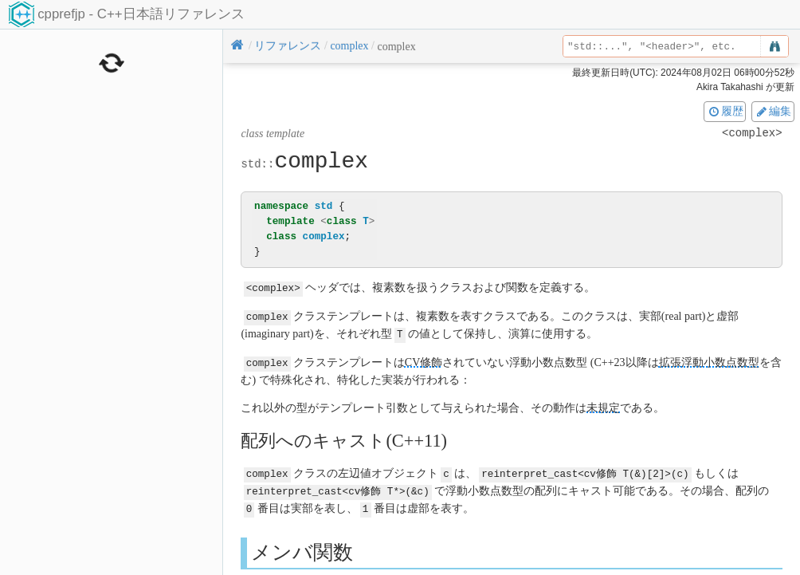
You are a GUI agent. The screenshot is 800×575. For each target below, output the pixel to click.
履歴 (725, 110)
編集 (773, 110)
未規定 (603, 405)
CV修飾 (423, 360)
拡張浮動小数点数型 (709, 360)
